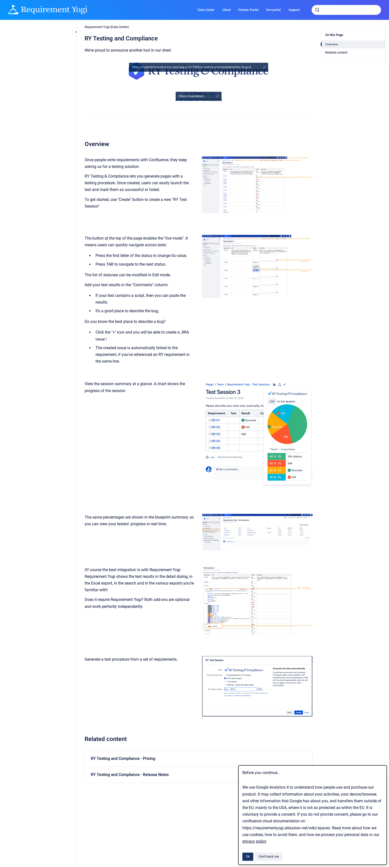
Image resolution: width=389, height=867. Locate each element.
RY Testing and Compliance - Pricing (123, 758)
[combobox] (346, 10)
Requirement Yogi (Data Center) (107, 27)
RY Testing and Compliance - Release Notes (130, 774)
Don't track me (269, 856)
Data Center (206, 10)
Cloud (226, 10)
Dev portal (273, 10)
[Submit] (317, 10)
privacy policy (254, 841)
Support (294, 10)
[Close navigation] (76, 32)
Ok (248, 856)
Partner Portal (248, 10)
